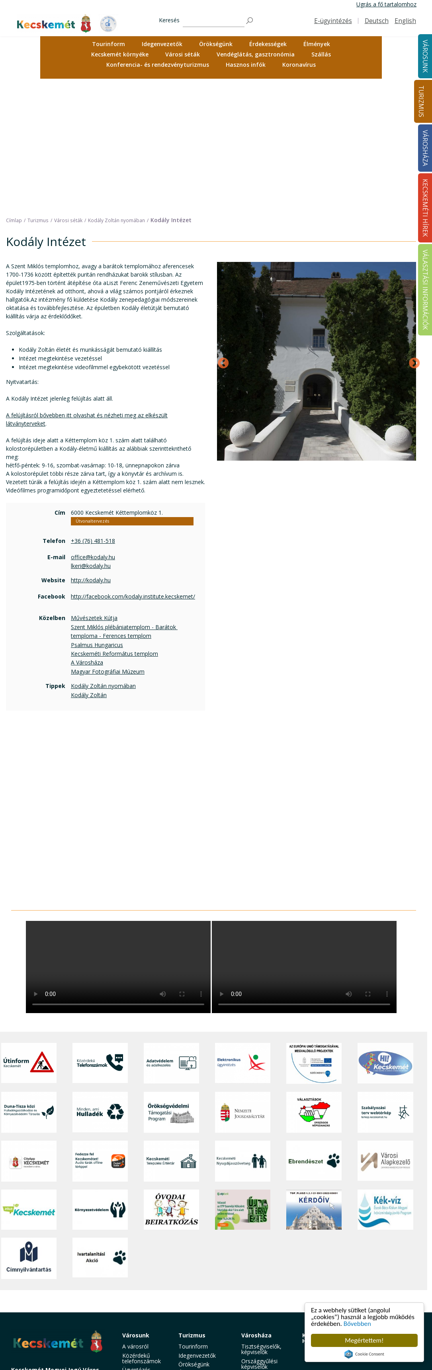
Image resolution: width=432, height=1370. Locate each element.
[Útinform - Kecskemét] (29, 934)
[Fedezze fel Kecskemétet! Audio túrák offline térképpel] (100, 1032)
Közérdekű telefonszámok (141, 1229)
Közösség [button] (135, 1296)
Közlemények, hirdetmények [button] (259, 1299)
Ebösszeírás (256, 1354)
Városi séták (182, 54)
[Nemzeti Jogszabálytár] (242, 983)
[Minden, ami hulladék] (100, 983)
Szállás (321, 54)
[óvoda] (171, 1080)
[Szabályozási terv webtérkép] (385, 983)
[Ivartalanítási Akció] (100, 1128)
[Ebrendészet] (314, 1032)
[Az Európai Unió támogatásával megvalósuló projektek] (314, 934)
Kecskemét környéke (120, 54)
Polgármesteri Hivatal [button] (259, 1258)
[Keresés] (213, 21)
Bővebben (357, 1324)
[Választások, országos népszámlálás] (314, 983)
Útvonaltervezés (92, 392)
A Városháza (87, 533)
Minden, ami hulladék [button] (138, 1325)
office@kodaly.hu (93, 428)
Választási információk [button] (256, 1313)
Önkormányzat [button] (260, 1246)
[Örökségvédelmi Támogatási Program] (171, 983)
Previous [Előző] (221, 232)
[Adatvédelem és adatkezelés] (171, 934)
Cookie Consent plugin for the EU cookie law (364, 1354)
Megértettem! (364, 1340)
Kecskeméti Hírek (319, 1209)
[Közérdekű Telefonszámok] (100, 934)
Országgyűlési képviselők (259, 1234)
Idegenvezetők (162, 44)
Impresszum (27, 1308)
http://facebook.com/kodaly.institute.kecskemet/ (133, 467)
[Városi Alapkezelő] (385, 1032)
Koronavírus (299, 64)
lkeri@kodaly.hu (91, 436)
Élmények (316, 44)
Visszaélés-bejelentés (255, 1342)
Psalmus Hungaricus (97, 515)
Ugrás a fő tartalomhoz (386, 4)
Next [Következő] (412, 232)
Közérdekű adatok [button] (265, 1269)
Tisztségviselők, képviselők (261, 1220)
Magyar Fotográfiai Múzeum (108, 542)
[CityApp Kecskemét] (29, 1032)
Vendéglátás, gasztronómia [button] (256, 54)
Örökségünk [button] (216, 44)
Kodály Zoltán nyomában (103, 557)
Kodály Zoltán (89, 566)
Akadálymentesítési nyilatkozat (266, 1328)
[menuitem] (108, 44)
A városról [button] (135, 1217)
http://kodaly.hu (91, 451)
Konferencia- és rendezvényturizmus (157, 64)
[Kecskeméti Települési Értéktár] (171, 1032)
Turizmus (421, 101)
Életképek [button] (134, 1305)
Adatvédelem (258, 1279)
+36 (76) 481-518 (93, 411)
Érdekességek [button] (268, 44)
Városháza (256, 1206)
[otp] (242, 1080)
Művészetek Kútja (94, 489)
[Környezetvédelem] (100, 1080)
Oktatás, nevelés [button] (143, 1279)
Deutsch (377, 21)
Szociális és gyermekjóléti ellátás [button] (139, 1264)
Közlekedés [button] (137, 1287)
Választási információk (376, 1209)
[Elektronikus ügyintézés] (242, 934)
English (405, 21)
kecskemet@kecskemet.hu (64, 1290)
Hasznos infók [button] (246, 64)
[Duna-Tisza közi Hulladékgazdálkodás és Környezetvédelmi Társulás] (29, 983)
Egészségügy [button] (139, 1250)
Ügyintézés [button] (136, 1240)
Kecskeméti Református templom (114, 524)
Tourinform (108, 44)
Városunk (135, 1206)
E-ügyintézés (333, 21)
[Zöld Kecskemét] (29, 1080)
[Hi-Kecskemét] (385, 934)
